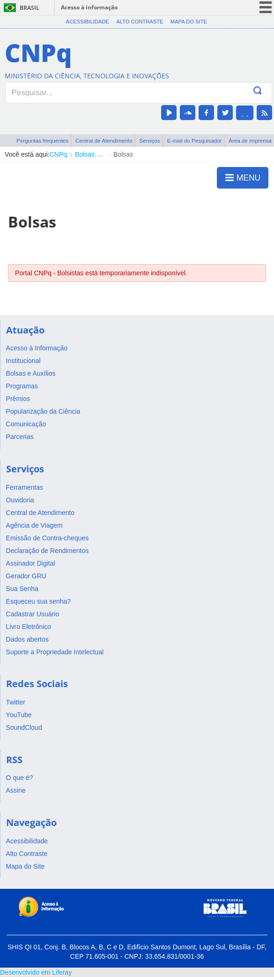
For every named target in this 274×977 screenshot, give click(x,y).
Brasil (29, 8)
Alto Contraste (139, 21)
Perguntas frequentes (42, 140)
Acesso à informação (89, 7)
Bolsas (123, 154)
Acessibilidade (87, 21)
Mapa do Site (188, 21)
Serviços (149, 140)
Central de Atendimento (103, 140)
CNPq (58, 154)
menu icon (265, 7)
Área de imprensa (250, 140)
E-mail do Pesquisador (194, 140)
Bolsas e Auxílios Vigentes (90, 154)
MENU (242, 177)
